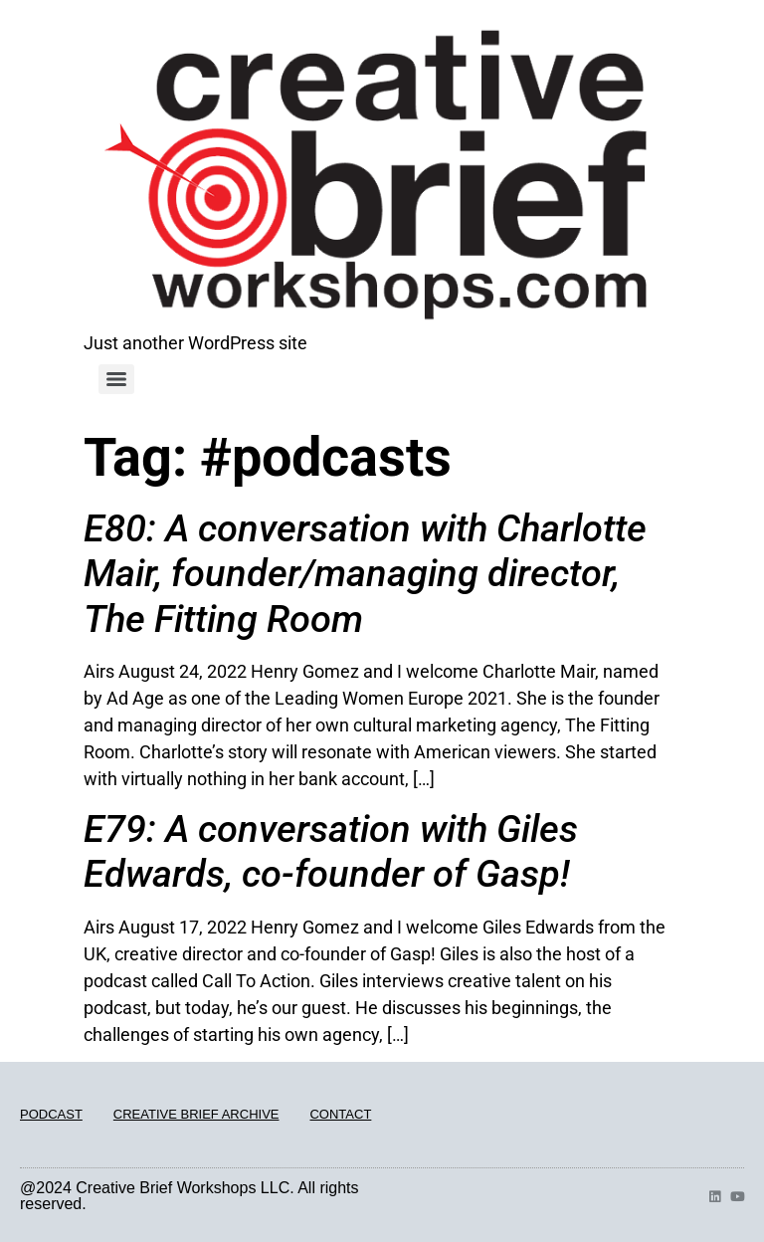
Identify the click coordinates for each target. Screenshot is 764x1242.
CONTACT (340, 1114)
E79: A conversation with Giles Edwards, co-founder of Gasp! (331, 852)
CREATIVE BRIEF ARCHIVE (196, 1114)
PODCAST (51, 1114)
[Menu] (116, 379)
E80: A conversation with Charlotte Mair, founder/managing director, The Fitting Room (365, 574)
